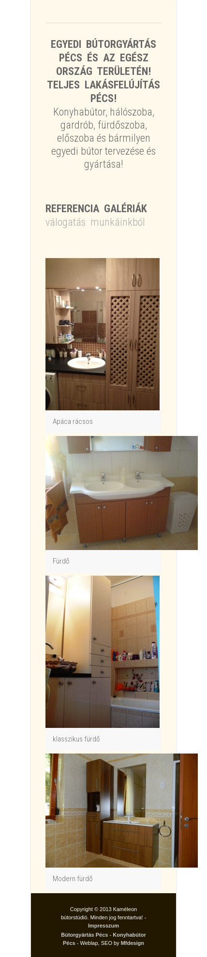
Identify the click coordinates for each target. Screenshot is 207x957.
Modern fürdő (72, 878)
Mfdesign (132, 943)
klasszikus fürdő (76, 739)
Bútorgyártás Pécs (84, 935)
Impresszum (103, 925)
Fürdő (61, 561)
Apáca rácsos (73, 421)
